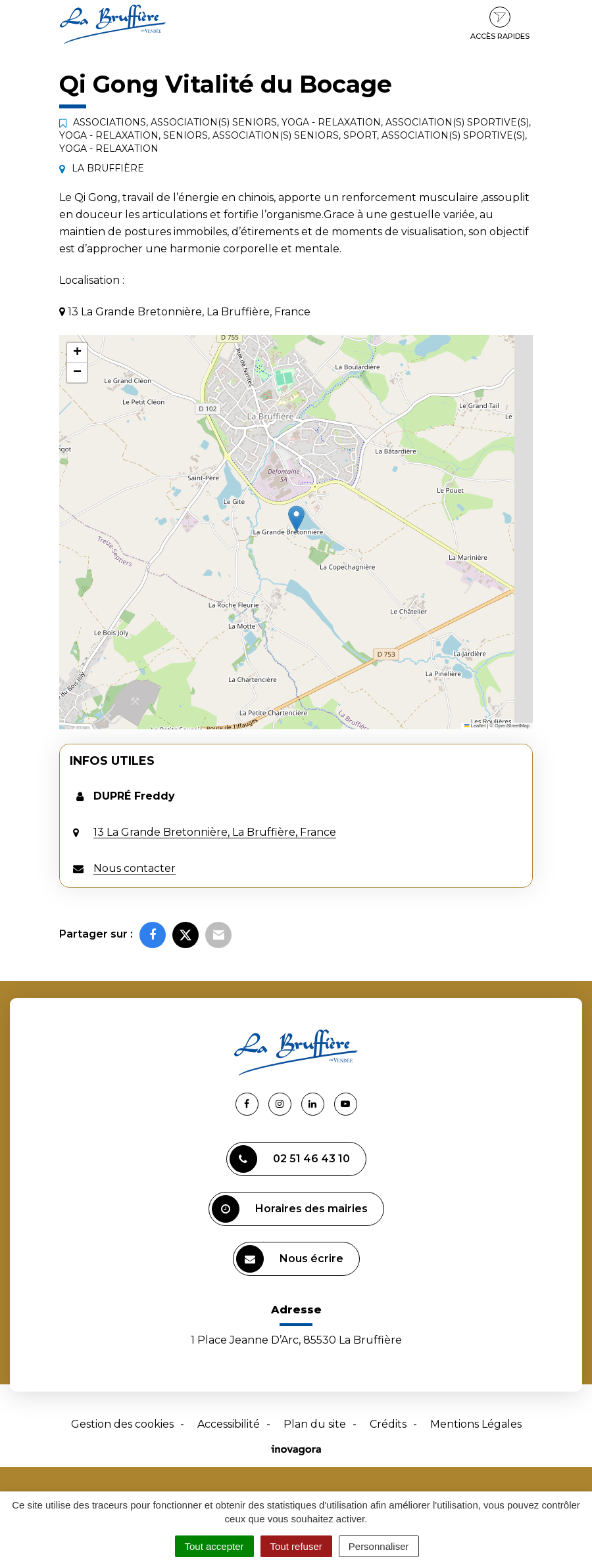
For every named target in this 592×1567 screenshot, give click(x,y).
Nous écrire (289, 1259)
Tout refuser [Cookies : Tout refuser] (296, 1546)
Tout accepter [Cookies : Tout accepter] (214, 1546)
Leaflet (474, 726)
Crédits (388, 1424)
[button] (296, 518)
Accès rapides (500, 24)
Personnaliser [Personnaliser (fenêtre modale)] (379, 1546)
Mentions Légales (476, 1424)
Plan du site (315, 1424)
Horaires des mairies (290, 1209)
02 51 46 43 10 (290, 1159)
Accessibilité (228, 1424)
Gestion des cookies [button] (122, 1424)
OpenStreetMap (512, 726)
